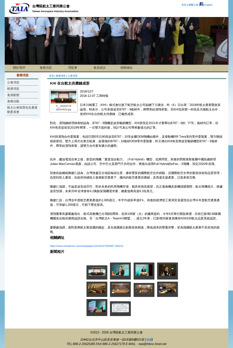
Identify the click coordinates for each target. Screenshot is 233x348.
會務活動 (13, 101)
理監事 (72, 67)
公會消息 (13, 82)
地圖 (149, 339)
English (208, 4)
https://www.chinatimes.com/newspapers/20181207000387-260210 (86, 246)
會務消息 (46, 67)
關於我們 (19, 67)
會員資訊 (100, 67)
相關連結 (126, 67)
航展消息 (13, 88)
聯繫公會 (193, 4)
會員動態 (13, 95)
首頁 (184, 4)
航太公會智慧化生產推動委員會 (22, 109)
